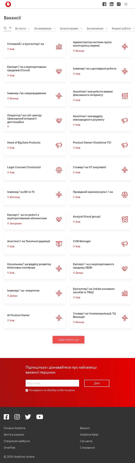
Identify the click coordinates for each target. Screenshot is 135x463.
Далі (97, 383)
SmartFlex (9, 447)
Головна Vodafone (14, 428)
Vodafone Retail (89, 434)
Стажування (87, 447)
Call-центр (86, 441)
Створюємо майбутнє (17, 441)
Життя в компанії (14, 434)
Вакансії (85, 428)
